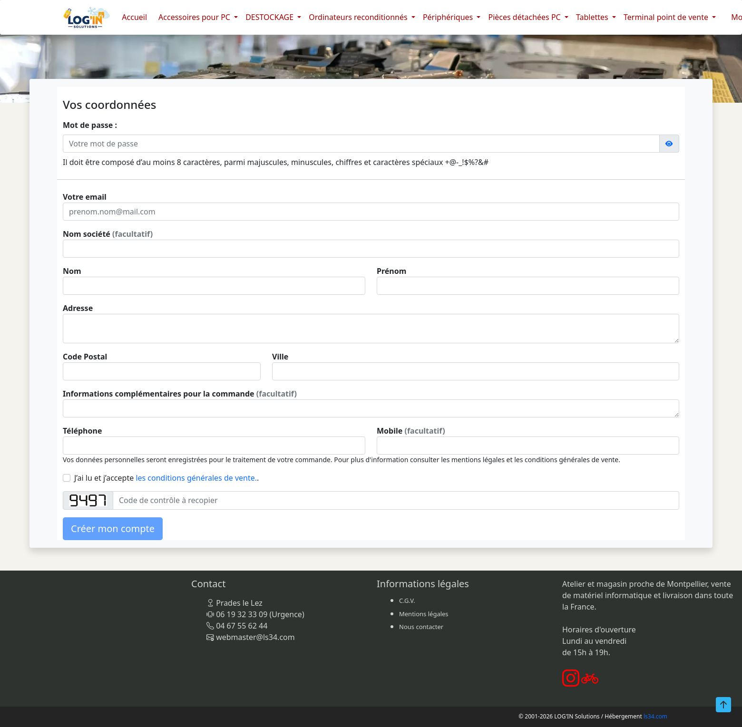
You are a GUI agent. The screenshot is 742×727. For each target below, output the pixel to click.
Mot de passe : (90, 125)
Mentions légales (424, 614)
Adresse (78, 308)
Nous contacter (421, 626)
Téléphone (82, 431)
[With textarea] (371, 328)
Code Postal (85, 356)
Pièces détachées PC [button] (525, 17)
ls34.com (655, 716)
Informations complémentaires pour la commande (180, 393)
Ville (280, 356)
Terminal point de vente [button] (667, 17)
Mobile (411, 431)
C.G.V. (407, 600)
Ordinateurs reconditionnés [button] (359, 17)
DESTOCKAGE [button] (270, 17)
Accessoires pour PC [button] (195, 17)
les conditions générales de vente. (196, 478)
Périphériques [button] (449, 17)
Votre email (85, 197)
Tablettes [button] (593, 17)
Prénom (391, 271)
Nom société (108, 234)
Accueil (134, 17)
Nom (72, 271)
